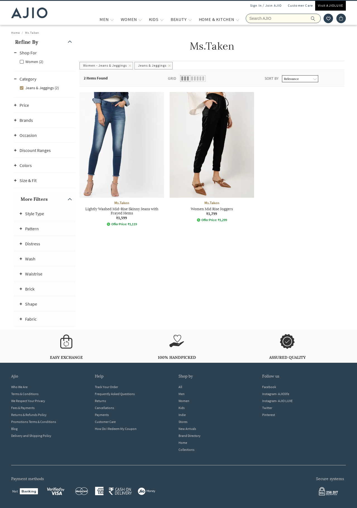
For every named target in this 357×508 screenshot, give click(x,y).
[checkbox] (44, 61)
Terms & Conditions (24, 394)
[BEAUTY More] (190, 19)
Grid (172, 78)
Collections (186, 449)
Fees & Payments (23, 408)
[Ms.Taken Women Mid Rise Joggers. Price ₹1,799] (212, 157)
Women (183, 401)
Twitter (267, 408)
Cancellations (104, 408)
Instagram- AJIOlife (275, 394)
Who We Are (19, 387)
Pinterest (268, 415)
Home (15, 33)
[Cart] (341, 18)
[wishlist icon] (328, 18)
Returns (100, 401)
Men (181, 394)
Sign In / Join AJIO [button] (266, 5)
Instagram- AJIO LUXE (277, 401)
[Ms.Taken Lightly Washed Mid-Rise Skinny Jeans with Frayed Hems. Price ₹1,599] (121, 159)
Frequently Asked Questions (115, 394)
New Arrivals (187, 429)
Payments (102, 415)
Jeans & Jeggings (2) (42, 87)
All (180, 387)
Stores (182, 422)
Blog (14, 429)
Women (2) (34, 61)
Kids (181, 408)
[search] (316, 18)
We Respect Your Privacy (28, 401)
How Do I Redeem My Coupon (116, 429)
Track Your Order (106, 387)
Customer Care (300, 5)
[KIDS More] (162, 19)
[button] (44, 42)
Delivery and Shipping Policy (31, 436)
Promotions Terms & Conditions (33, 422)
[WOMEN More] (140, 19)
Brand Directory (189, 436)
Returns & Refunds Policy (29, 415)
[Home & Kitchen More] (237, 19)
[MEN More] (112, 19)
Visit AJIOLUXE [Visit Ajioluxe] (330, 5)
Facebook (269, 387)
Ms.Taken (32, 33)
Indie (182, 415)
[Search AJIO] (283, 18)
